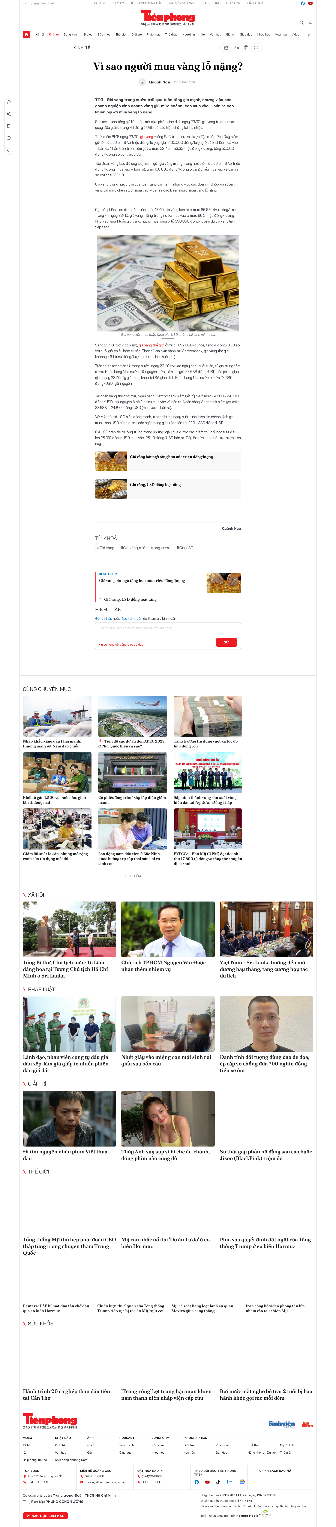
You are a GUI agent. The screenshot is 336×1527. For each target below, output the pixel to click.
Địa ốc (88, 34)
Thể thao (171, 34)
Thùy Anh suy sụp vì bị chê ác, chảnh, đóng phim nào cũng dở (165, 1155)
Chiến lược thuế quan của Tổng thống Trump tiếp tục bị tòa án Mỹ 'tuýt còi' (130, 1308)
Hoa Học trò (210, 3)
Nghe (8, 102)
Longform (160, 1438)
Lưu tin (8, 126)
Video (295, 34)
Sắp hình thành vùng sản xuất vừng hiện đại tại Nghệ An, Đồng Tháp (205, 800)
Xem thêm (309, 34)
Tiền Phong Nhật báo (146, 3)
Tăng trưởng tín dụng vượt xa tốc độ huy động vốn (206, 744)
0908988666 (151, 1482)
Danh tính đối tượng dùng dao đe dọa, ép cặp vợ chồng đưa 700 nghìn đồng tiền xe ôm (264, 1064)
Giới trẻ (137, 34)
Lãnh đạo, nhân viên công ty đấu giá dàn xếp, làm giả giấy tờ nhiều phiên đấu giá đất (66, 1064)
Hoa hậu (281, 34)
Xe (203, 34)
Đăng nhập (103, 618)
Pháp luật (153, 34)
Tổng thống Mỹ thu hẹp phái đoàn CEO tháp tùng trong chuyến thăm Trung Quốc (69, 1246)
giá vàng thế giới (151, 345)
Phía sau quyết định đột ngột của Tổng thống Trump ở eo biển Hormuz (265, 1242)
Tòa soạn (233, 3)
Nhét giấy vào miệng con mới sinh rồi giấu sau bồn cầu (166, 1060)
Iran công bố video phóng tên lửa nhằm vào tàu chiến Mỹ (275, 1308)
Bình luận (8, 138)
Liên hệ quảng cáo (95, 1471)
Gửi (227, 642)
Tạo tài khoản (132, 618)
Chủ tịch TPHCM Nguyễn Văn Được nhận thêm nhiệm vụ (163, 965)
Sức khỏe (104, 34)
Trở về (8, 150)
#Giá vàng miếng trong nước (145, 547)
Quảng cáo (254, 3)
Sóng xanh (71, 34)
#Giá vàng (105, 547)
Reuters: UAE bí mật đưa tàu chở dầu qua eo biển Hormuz (56, 1308)
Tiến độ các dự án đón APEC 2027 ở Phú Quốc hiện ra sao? (131, 744)
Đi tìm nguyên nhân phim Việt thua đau (65, 1155)
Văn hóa (215, 34)
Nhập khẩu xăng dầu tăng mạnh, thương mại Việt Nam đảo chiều (52, 744)
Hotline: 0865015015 (109, 3)
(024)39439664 (153, 1476)
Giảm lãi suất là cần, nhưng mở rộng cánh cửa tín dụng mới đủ (55, 856)
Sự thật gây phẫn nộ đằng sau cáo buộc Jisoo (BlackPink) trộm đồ (266, 1155)
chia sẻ (227, 48)
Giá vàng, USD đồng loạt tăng (155, 484)
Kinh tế (54, 34)
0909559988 (94, 1476)
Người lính (189, 34)
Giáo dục (246, 34)
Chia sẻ (8, 114)
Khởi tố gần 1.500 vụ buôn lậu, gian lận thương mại (54, 800)
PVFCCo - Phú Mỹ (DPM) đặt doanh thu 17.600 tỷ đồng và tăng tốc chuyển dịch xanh (208, 858)
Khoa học (263, 34)
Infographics (195, 1438)
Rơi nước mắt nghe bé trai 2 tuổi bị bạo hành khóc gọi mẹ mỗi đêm (266, 1394)
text (236, 48)
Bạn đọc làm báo (45, 1516)
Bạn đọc (221, 1452)
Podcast (127, 1438)
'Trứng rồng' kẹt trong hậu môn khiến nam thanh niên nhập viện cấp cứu (166, 1394)
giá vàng (146, 136)
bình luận (256, 47)
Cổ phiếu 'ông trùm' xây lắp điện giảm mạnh (132, 800)
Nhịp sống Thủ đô (35, 1460)
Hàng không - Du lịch (262, 1452)
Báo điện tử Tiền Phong (168, 18)
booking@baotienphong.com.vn (106, 1482)
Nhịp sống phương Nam (71, 1460)
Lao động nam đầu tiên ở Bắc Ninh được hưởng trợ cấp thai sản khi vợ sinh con (129, 858)
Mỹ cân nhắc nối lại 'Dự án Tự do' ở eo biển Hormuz (165, 1242)
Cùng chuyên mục (47, 689)
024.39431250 (38, 1482)
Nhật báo (63, 1438)
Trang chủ (26, 34)
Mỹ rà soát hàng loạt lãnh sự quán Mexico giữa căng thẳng (202, 1308)
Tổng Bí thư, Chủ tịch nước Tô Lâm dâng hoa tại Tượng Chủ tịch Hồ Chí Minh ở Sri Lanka (65, 969)
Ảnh (90, 1438)
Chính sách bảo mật (276, 1471)
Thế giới (121, 34)
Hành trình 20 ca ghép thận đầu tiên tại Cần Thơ (66, 1394)
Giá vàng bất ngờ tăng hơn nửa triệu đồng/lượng (171, 456)
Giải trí (230, 34)
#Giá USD (185, 547)
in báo (246, 47)
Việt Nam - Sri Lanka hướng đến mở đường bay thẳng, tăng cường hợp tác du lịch (264, 969)
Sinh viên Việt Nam (181, 3)
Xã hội (40, 34)
